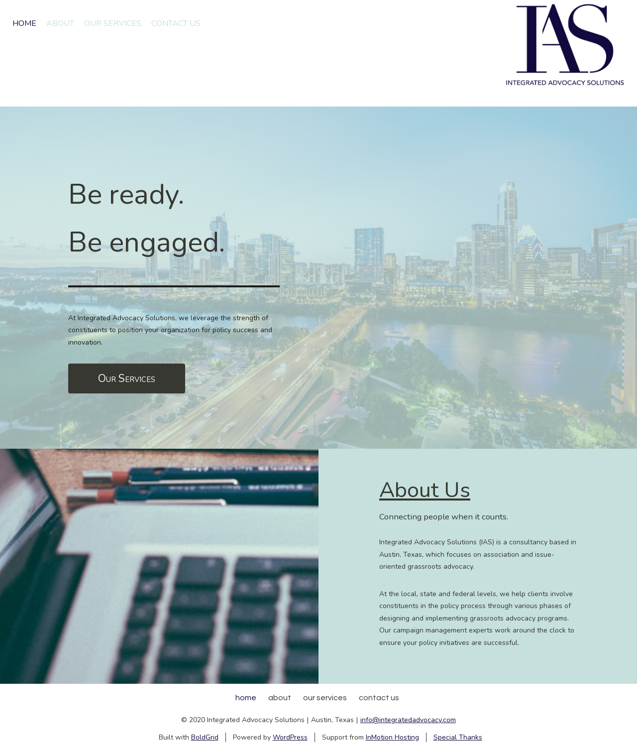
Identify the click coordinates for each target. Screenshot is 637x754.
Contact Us (176, 23)
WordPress (290, 737)
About (60, 23)
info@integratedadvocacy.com (408, 720)
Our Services (112, 23)
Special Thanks (457, 737)
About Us (424, 490)
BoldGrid (204, 737)
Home (24, 23)
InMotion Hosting (392, 737)
